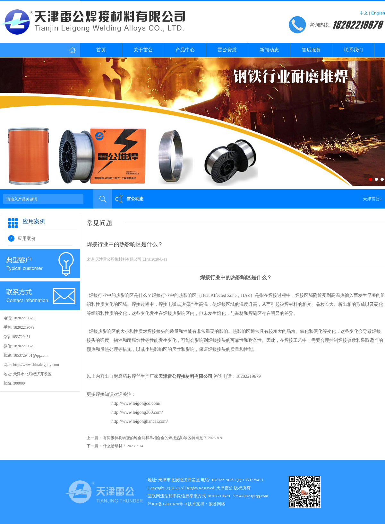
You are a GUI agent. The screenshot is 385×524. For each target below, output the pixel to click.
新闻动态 (269, 49)
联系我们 (353, 49)
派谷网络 (217, 504)
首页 (101, 49)
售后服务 (311, 49)
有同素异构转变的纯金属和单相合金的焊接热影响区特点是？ (155, 438)
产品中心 (185, 49)
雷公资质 (227, 49)
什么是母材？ (114, 446)
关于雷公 (143, 49)
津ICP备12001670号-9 (167, 504)
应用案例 (27, 238)
